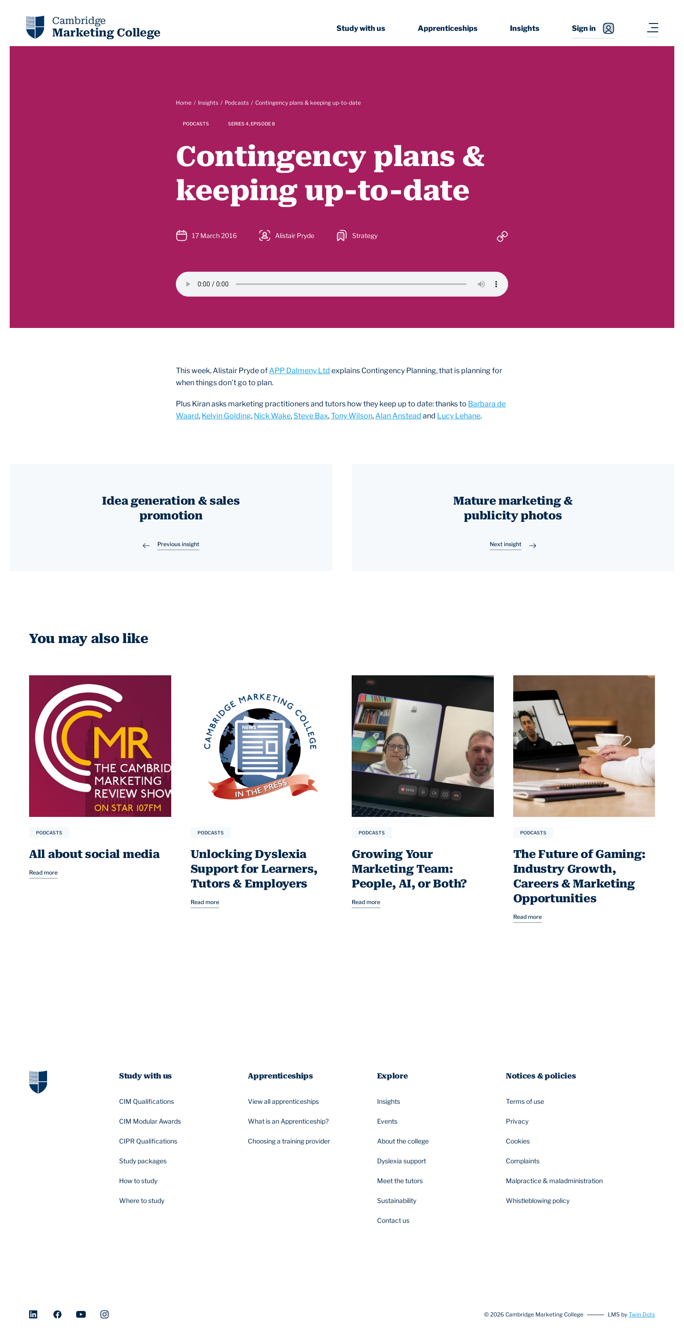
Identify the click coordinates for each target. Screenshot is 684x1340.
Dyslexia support (403, 1161)
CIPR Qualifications (149, 1141)
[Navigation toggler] (652, 28)
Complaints (524, 1161)
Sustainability (398, 1201)
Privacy (518, 1121)
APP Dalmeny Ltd (299, 370)
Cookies (519, 1141)
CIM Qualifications (148, 1102)
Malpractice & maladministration (556, 1181)
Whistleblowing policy (539, 1201)
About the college (404, 1141)
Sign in (593, 28)
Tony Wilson (351, 415)
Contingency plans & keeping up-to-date (308, 102)
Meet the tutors (401, 1181)
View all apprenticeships (285, 1102)
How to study (139, 1181)
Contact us (394, 1221)
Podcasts (237, 102)
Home (184, 102)
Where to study (143, 1201)
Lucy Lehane (458, 415)
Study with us (360, 28)
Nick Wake (272, 415)
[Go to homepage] (38, 1081)
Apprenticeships (448, 28)
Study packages (144, 1161)
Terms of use (526, 1102)
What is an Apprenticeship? (289, 1121)
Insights (525, 28)
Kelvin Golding (226, 415)
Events (388, 1121)
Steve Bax (311, 415)
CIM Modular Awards (151, 1121)
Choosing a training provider (290, 1141)
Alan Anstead (398, 415)
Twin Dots (642, 1314)
